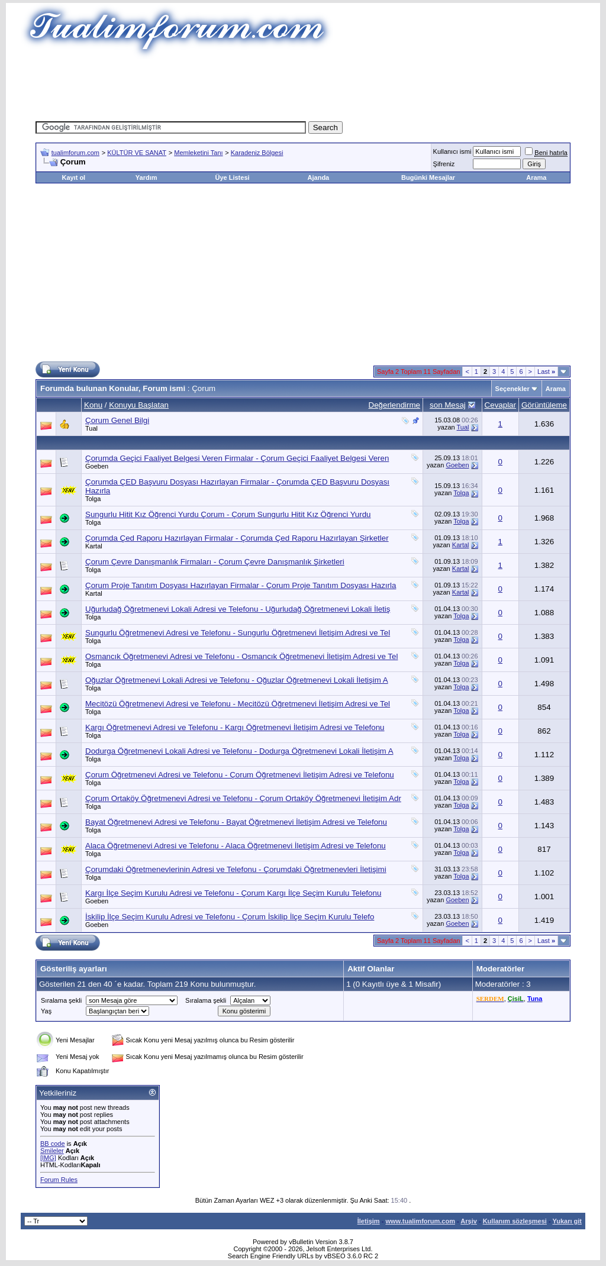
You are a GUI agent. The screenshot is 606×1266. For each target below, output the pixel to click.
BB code (52, 1143)
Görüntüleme (544, 405)
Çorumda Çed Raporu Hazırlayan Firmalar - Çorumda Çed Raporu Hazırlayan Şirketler (237, 538)
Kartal (93, 546)
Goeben (96, 466)
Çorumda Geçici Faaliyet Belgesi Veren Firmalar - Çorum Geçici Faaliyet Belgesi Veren (237, 458)
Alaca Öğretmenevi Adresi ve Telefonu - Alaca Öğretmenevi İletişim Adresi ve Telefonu (235, 845)
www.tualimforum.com (420, 1221)
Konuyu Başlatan (139, 405)
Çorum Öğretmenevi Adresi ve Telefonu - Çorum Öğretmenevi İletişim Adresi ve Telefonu (239, 774)
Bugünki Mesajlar (428, 177)
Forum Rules (59, 1179)
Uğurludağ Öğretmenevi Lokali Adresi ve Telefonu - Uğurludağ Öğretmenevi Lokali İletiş (237, 609)
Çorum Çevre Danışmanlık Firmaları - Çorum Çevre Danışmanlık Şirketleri (214, 561)
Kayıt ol (73, 177)
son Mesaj (448, 405)
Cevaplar (500, 405)
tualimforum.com (75, 152)
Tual (91, 428)
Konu (93, 405)
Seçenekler (512, 388)
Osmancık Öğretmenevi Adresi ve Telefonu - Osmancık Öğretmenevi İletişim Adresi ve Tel (241, 656)
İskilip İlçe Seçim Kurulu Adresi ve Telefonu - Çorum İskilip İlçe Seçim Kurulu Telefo (229, 916)
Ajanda (319, 177)
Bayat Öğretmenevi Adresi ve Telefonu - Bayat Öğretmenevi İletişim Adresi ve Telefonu (236, 822)
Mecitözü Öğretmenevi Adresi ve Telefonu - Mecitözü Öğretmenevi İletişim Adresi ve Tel (237, 703)
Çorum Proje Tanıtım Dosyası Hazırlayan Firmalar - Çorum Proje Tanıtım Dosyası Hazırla (240, 585)
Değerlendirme (394, 405)
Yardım (146, 177)
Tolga (93, 498)
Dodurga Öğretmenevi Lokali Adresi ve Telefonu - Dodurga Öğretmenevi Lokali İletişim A (239, 751)
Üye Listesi (232, 177)
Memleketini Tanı (198, 152)
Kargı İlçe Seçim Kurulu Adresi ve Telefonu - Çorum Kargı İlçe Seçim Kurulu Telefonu (233, 893)
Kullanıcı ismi (452, 151)
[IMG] (48, 1157)
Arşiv (468, 1221)
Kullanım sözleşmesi (515, 1221)
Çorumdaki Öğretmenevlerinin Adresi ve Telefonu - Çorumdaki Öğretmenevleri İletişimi (235, 869)
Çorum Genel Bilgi (117, 420)
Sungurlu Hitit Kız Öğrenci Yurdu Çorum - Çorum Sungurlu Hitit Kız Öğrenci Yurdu (228, 514)
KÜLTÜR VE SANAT (136, 152)
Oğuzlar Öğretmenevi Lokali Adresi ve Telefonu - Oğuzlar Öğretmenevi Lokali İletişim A (236, 680)
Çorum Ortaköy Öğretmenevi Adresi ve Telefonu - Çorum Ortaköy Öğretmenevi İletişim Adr (243, 798)
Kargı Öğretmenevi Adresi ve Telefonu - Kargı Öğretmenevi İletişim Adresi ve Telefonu (235, 727)
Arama (536, 177)
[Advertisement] (303, 85)
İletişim (368, 1221)
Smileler (52, 1150)
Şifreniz (444, 163)
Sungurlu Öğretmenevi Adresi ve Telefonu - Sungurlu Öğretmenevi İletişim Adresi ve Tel (237, 632)
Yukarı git (567, 1221)
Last (546, 371)
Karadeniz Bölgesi (257, 152)
